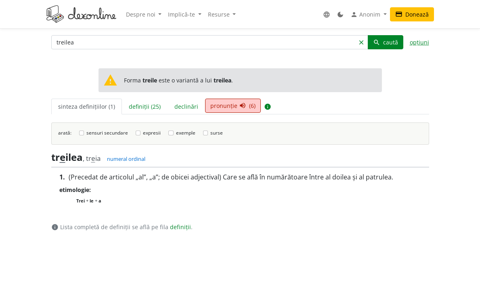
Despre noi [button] (141, 14)
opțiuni (419, 42)
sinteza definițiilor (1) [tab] (86, 106)
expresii (152, 132)
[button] (326, 14)
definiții (180, 227)
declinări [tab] (186, 106)
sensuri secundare (107, 132)
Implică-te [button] (182, 14)
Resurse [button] (219, 14)
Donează (412, 14)
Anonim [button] (366, 15)
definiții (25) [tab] (145, 106)
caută (385, 42)
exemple (185, 132)
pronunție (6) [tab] (233, 106)
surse (216, 132)
